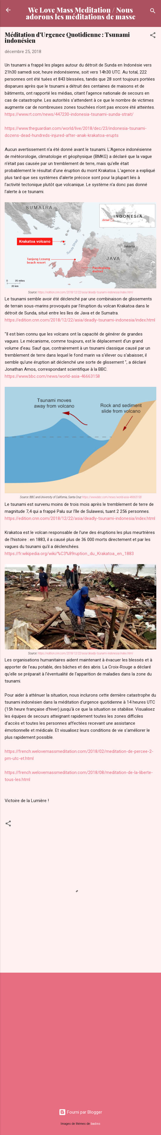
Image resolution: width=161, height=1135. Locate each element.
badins (95, 1124)
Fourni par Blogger (80, 1112)
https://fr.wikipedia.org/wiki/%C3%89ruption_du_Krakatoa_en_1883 (69, 553)
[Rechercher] (152, 12)
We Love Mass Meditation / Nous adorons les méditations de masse (81, 13)
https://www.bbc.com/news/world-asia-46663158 (52, 376)
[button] (152, 36)
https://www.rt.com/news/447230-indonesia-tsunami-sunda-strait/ (69, 114)
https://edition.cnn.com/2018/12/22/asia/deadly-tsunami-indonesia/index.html (85, 292)
